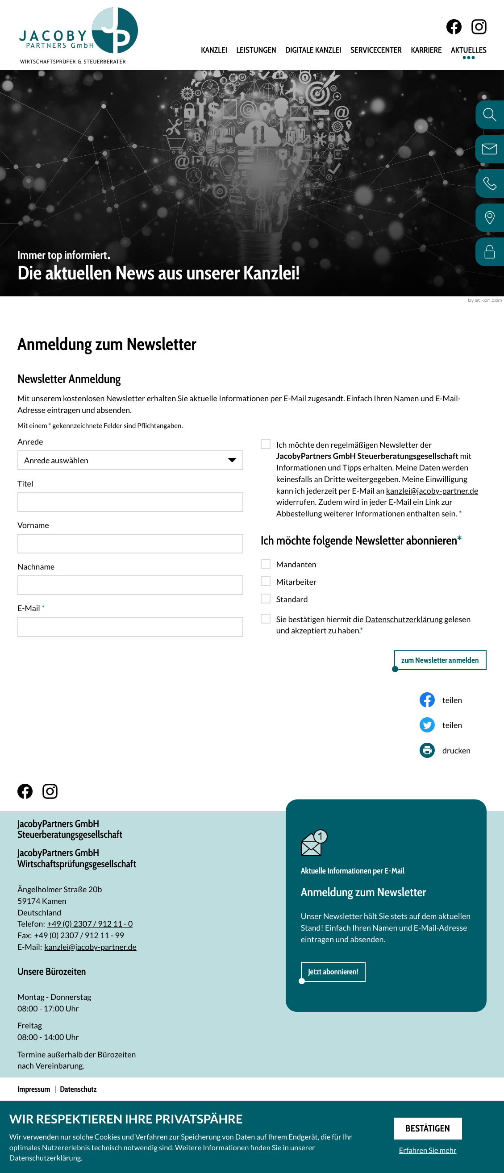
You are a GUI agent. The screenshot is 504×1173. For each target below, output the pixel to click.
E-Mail (31, 608)
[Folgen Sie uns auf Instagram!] (479, 26)
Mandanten (296, 564)
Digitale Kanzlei (313, 50)
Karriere (426, 50)
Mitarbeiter (296, 581)
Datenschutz (78, 1089)
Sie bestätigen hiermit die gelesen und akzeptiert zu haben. (373, 625)
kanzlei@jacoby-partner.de (432, 490)
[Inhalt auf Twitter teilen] (453, 725)
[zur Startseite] (78, 35)
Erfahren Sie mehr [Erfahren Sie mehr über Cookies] (428, 1150)
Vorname (33, 525)
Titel (25, 483)
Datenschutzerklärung (404, 619)
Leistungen (256, 50)
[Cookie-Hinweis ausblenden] (428, 1129)
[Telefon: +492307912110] (90, 924)
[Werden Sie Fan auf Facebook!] (454, 26)
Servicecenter (376, 50)
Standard (292, 599)
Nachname (35, 566)
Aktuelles (469, 50)
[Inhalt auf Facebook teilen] (453, 700)
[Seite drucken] (453, 750)
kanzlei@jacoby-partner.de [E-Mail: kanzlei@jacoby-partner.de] (90, 947)
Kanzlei (214, 50)
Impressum (33, 1089)
